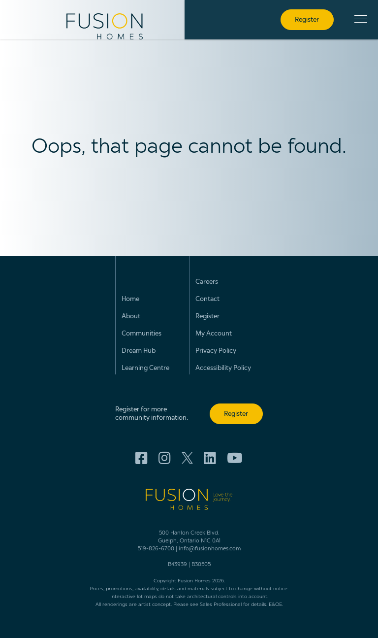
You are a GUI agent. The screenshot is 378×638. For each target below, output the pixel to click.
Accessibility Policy (223, 368)
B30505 (201, 565)
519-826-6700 (156, 549)
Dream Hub (139, 351)
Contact (207, 299)
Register (207, 316)
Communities (141, 334)
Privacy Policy (215, 351)
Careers (206, 282)
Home (130, 299)
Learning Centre (145, 368)
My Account (213, 334)
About (131, 316)
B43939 (177, 565)
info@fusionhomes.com (210, 549)
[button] (361, 19)
